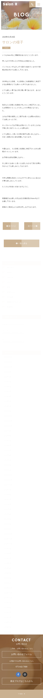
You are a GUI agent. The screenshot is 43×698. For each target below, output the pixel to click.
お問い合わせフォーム (21, 654)
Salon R (10, 4)
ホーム (4, 27)
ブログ (11, 27)
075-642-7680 (21, 667)
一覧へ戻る (21, 244)
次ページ (32, 226)
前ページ (11, 226)
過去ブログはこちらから (21, 681)
